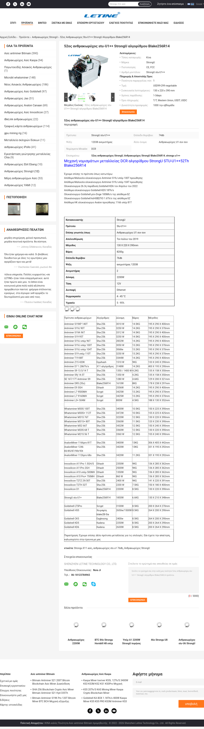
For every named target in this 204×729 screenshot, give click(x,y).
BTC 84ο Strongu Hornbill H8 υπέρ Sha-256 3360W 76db (104, 641)
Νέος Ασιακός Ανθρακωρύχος (22, 84)
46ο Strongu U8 (159, 639)
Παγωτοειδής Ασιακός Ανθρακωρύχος (28, 67)
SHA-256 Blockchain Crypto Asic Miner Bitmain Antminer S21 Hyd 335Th (53, 691)
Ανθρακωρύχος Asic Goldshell (22, 91)
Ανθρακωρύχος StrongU (45, 37)
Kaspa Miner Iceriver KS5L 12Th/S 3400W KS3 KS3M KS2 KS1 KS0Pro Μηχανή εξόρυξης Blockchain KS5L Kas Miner (105, 682)
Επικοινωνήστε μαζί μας (153, 23)
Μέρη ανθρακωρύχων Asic (20, 178)
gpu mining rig (13, 133)
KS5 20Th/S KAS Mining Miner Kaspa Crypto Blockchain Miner (103, 691)
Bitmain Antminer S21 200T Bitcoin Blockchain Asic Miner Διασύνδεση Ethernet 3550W (51, 682)
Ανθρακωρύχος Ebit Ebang (20, 164)
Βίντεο (42, 23)
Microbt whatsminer (16, 77)
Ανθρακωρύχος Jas (16, 98)
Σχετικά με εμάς (62, 23)
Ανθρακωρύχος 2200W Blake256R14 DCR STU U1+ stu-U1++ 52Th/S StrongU (76, 641)
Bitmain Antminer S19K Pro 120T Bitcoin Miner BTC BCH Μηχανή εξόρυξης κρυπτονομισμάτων (54, 700)
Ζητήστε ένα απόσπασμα (170, 4)
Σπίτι (13, 23)
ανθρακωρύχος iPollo (17, 147)
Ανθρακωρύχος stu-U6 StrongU (186, 641)
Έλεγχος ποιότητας (121, 23)
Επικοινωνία (128, 112)
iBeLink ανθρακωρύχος (18, 119)
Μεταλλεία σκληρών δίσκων (22, 140)
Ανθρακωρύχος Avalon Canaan (23, 105)
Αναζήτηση (145, 4)
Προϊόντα (27, 23)
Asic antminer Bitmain (17, 53)
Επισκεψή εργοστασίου (90, 23)
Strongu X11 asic (83, 548)
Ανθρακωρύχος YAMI (17, 185)
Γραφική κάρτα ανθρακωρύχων (23, 126)
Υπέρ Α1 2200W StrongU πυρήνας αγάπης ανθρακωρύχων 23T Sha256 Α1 (131, 641)
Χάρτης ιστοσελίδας (11, 704)
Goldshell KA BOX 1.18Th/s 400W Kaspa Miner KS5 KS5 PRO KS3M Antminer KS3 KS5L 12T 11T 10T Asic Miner (105, 700)
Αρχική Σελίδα (8, 37)
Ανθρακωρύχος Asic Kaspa (20, 60)
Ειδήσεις (179, 23)
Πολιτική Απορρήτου (31, 723)
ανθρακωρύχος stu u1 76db (108, 548)
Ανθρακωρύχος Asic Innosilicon (23, 112)
